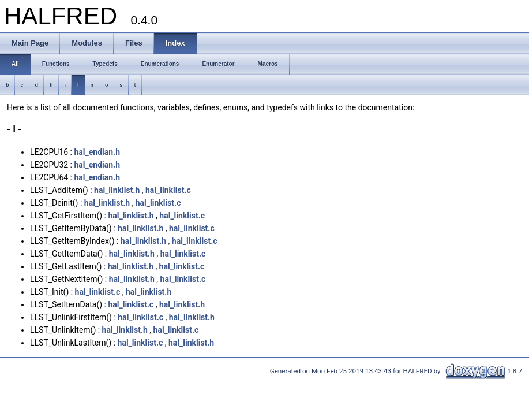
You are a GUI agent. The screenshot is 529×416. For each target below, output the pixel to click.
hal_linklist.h (117, 190)
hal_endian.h (97, 152)
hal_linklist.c (168, 190)
